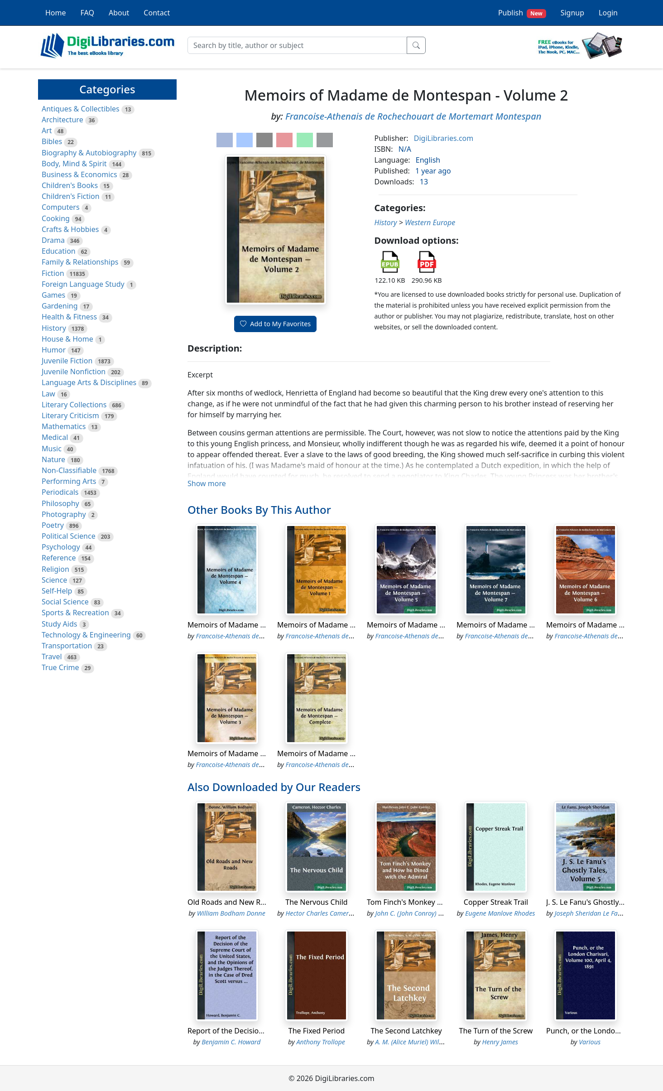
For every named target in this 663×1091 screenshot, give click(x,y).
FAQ (87, 13)
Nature (53, 459)
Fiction (53, 273)
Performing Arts (69, 481)
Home (55, 13)
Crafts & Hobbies (70, 229)
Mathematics (64, 426)
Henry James (500, 1042)
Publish (522, 13)
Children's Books (70, 185)
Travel (52, 656)
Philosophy (60, 503)
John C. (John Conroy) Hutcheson (422, 913)
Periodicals (60, 492)
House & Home (67, 339)
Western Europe (430, 222)
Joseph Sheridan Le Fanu (590, 913)
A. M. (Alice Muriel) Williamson (418, 1042)
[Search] (297, 45)
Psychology (61, 547)
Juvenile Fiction (67, 361)
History (54, 328)
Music (52, 449)
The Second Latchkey (406, 1031)
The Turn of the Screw (496, 1031)
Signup (572, 13)
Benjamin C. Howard (231, 1042)
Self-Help (57, 591)
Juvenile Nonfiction (74, 372)
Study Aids (59, 624)
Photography (64, 514)
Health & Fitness (69, 317)
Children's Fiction (71, 196)
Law (48, 394)
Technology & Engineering (86, 635)
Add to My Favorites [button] (275, 323)
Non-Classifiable (69, 470)
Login (608, 13)
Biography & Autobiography (89, 153)
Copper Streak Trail (496, 902)
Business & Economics (79, 174)
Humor (54, 350)
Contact (157, 13)
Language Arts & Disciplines (89, 382)
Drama (53, 240)
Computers (61, 207)
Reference (59, 558)
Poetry (53, 525)
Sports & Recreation (75, 613)
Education (59, 251)
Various (590, 1042)
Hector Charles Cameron (321, 913)
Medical (55, 437)
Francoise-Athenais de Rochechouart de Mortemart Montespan (413, 116)
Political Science (69, 536)
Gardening (60, 306)
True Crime (60, 667)
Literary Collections (74, 405)
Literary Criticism (70, 415)
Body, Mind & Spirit (74, 164)
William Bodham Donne (231, 913)
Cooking (56, 218)
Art (47, 130)
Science (54, 580)
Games (53, 295)
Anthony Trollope (321, 1042)
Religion (55, 569)
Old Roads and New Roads (232, 902)
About (119, 13)
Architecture (62, 120)
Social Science (65, 602)
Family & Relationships (80, 262)
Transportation (67, 646)
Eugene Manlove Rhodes (500, 913)
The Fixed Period (316, 1031)
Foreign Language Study (83, 284)
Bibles (52, 141)
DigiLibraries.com (443, 138)
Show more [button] (206, 483)
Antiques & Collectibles (81, 109)
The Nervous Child (316, 902)
